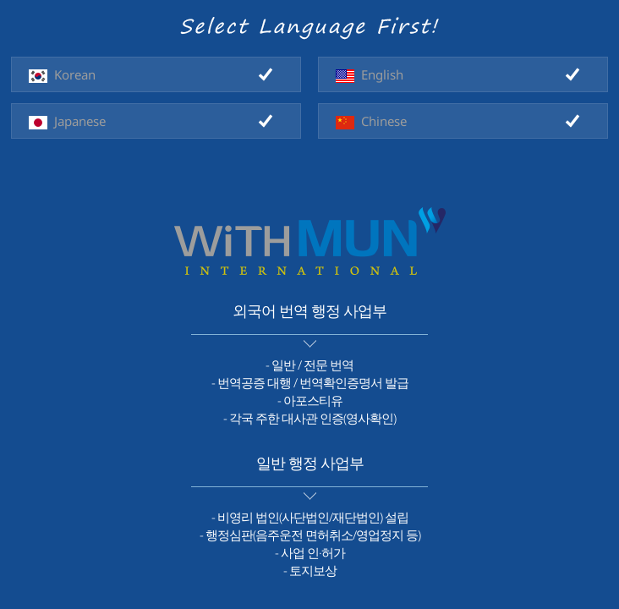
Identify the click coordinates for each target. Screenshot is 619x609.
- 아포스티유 (309, 400)
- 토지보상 (310, 570)
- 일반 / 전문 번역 (309, 364)
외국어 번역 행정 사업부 (309, 310)
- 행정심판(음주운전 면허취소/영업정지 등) (310, 534)
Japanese (67, 120)
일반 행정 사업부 (310, 463)
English (369, 74)
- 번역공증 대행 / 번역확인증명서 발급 (309, 382)
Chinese (371, 120)
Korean (62, 74)
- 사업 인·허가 (310, 552)
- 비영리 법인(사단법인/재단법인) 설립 (309, 516)
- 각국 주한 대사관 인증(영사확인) (309, 417)
